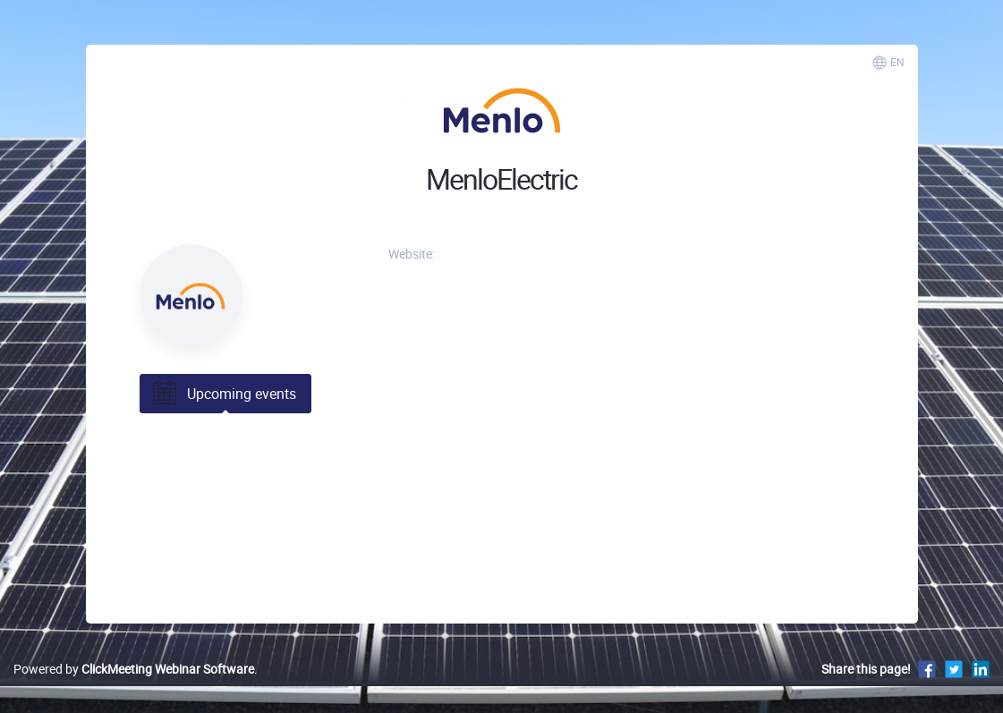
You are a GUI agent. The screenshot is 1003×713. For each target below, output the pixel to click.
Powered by (133, 668)
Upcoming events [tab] (222, 393)
